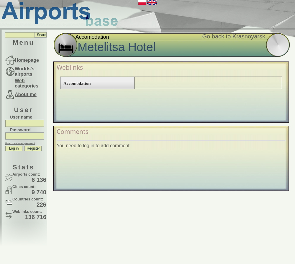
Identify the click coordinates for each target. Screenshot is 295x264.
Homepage (27, 60)
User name (21, 116)
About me (26, 94)
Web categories (26, 83)
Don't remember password (20, 143)
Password (20, 129)
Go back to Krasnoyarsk (233, 36)
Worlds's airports (25, 71)
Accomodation (77, 83)
